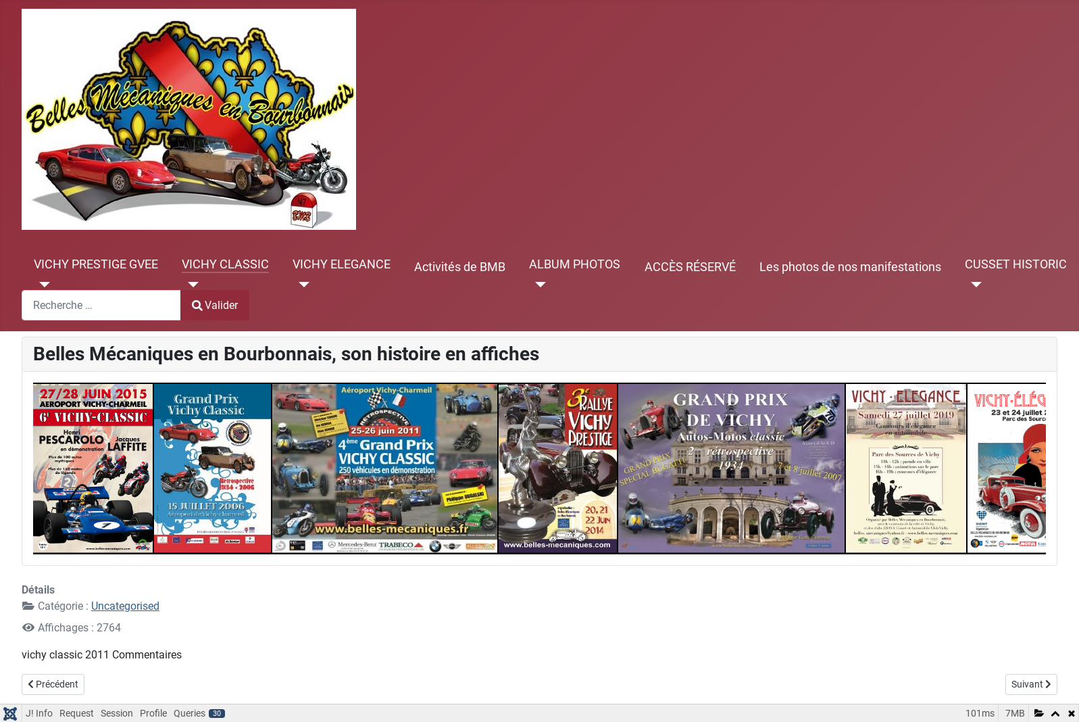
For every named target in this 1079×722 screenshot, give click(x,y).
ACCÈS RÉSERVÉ (690, 267)
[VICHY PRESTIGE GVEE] (42, 284)
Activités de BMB (459, 267)
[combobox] (101, 305)
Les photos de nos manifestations (850, 267)
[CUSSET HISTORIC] (973, 284)
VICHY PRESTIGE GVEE (96, 264)
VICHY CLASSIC (225, 264)
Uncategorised (125, 606)
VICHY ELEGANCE (342, 264)
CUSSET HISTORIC (1016, 264)
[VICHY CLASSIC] (190, 284)
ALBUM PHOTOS (574, 264)
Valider (215, 305)
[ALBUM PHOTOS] (537, 284)
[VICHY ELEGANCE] (301, 284)
